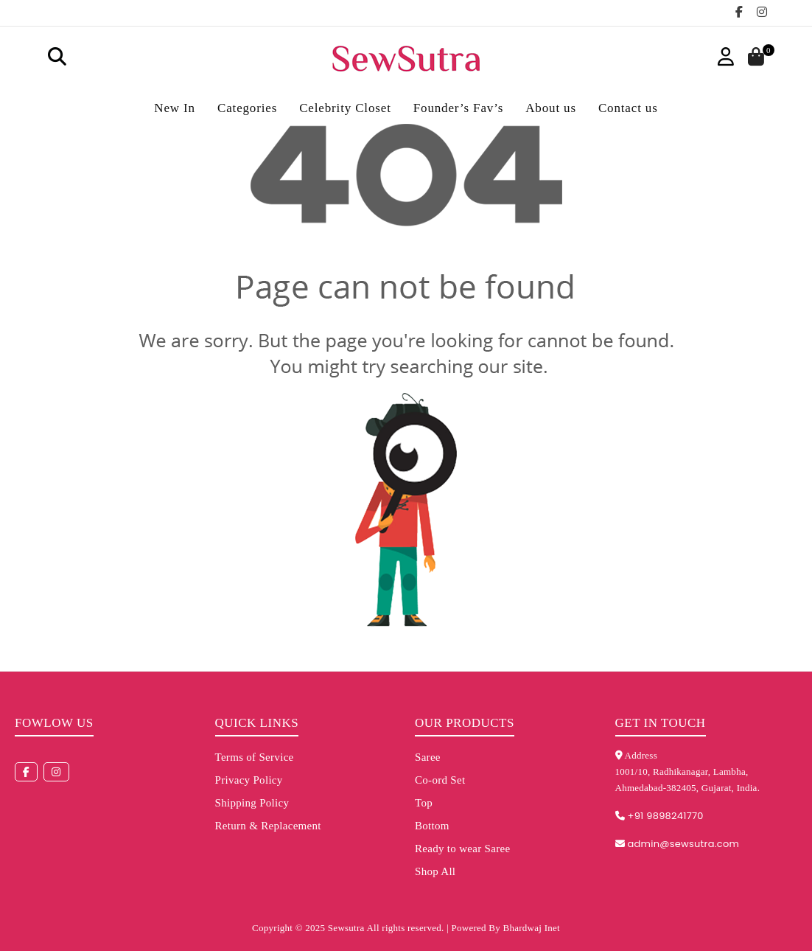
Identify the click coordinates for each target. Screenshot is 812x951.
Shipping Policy (252, 803)
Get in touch (660, 723)
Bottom (432, 826)
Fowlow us (54, 723)
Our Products (464, 723)
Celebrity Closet (345, 108)
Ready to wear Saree (462, 848)
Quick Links (257, 723)
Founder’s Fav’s (458, 108)
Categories (247, 108)
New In (174, 108)
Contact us (628, 108)
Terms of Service (254, 757)
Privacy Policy (249, 780)
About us (550, 108)
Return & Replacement (268, 826)
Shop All (435, 871)
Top (424, 803)
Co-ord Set (440, 780)
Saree (428, 757)
